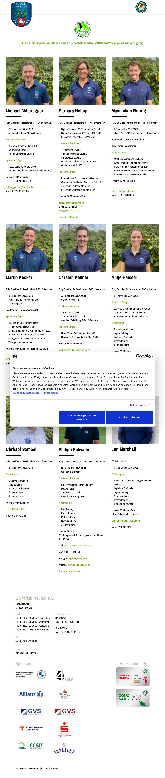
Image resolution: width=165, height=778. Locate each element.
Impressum (50, 392)
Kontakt (45, 768)
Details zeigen (138, 405)
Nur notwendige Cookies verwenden (82, 417)
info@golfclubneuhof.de (26, 653)
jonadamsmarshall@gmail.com (126, 520)
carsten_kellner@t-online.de (77, 350)
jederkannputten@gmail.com (77, 545)
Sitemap (54, 768)
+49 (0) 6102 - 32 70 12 (26, 641)
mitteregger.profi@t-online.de (19, 187)
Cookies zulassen (129, 417)
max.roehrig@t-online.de (123, 191)
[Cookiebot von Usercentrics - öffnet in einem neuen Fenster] (138, 356)
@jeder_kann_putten (78, 558)
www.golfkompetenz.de (69, 210)
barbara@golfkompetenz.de (71, 203)
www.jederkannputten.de (79, 565)
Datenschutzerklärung (25, 392)
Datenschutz (33, 768)
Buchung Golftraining (68, 217)
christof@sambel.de (15, 509)
